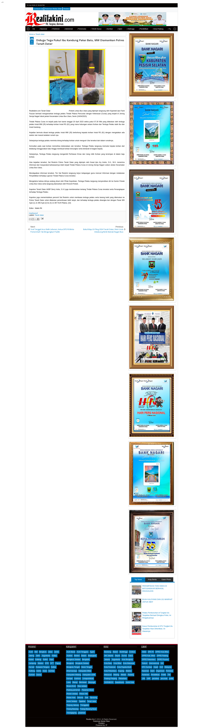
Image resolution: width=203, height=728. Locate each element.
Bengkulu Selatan (82, 663)
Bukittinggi (123, 652)
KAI (162, 663)
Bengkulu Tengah (73, 667)
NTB (46, 663)
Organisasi (160, 671)
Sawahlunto (119, 682)
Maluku (40, 663)
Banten (77, 656)
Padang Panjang (110, 678)
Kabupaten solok (89, 675)
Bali (36, 652)
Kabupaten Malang (74, 675)
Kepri (51, 659)
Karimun (77, 678)
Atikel (144, 652)
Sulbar (53, 667)
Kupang (121, 671)
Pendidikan (155, 675)
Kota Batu (108, 663)
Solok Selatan (72, 701)
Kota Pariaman (109, 667)
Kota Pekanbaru (110, 671)
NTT (52, 663)
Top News (138, 580)
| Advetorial (62, 29)
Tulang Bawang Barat (88, 709)
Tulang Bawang (72, 709)
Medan (123, 675)
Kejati (156, 667)
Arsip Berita (152, 580)
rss (174, 5)
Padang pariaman (73, 690)
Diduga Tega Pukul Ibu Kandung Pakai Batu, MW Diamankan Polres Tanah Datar (80, 41)
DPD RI (151, 652)
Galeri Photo (166, 580)
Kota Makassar (128, 663)
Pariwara (169, 671)
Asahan (69, 656)
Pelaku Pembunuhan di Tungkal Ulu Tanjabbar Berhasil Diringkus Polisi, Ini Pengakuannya (156, 615)
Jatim (38, 656)
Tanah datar (39, 215)
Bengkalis (86, 659)
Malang (116, 675)
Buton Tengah (86, 667)
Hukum (144, 663)
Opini (152, 671)
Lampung (32, 663)
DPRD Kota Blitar (162, 652)
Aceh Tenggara (82, 652)
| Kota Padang (151, 29)
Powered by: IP (101, 725)
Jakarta (107, 659)
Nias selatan (82, 686)
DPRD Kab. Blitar (148, 656)
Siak (86, 698)
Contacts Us (38, 9)
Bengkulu (42, 652)
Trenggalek (84, 705)
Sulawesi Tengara (42, 667)
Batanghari (92, 656)
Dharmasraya (72, 671)
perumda (164, 678)
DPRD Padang (162, 656)
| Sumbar (103, 29)
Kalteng (38, 659)
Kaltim (45, 659)
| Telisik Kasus (89, 29)
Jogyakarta (46, 656)
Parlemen (145, 675)
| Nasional (36, 29)
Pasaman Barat (87, 690)
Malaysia (168, 667)
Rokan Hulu (71, 698)
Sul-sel (31, 667)
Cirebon (132, 652)
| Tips (163, 29)
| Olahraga (124, 29)
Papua (57, 663)
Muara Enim (71, 686)
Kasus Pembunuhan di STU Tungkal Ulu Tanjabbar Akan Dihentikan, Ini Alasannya (157, 628)
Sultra (39, 671)
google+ (170, 5)
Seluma (80, 698)
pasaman (81, 713)
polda (171, 678)
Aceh (31, 652)
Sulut (45, 671)
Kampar (70, 678)
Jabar (50, 652)
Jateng (31, 656)
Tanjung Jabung (73, 705)
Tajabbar (82, 701)
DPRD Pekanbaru (148, 659)
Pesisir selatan (72, 694)
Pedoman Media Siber (53, 9)
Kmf (161, 667)
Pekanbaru (123, 678)
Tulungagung (72, 713)
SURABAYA (108, 682)
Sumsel (32, 675)
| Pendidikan (137, 29)
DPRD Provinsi (163, 659)
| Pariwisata (75, 29)
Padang (131, 675)
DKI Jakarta (108, 656)
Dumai (124, 656)
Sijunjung (93, 698)
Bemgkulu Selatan (73, 659)
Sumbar (51, 671)
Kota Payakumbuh (124, 667)
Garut (130, 656)
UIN (143, 678)
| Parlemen (49, 29)
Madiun (128, 671)
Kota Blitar (117, 663)
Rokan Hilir (84, 694)
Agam (92, 652)
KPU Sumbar (147, 667)
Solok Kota (130, 682)
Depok (117, 656)
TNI (169, 675)
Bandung (107, 652)
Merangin (91, 682)
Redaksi (66, 9)
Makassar (108, 675)
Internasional (154, 663)
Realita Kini (90, 719)
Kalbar (54, 656)
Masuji (74, 682)
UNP (148, 678)
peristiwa (155, 678)
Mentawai (82, 682)
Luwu (69, 682)
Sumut (38, 675)
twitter (163, 5)
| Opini (113, 29)
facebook (167, 5)
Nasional (145, 671)
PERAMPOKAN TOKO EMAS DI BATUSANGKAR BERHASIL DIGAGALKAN (154, 588)
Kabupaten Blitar (85, 671)
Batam (83, 656)
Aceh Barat (71, 652)
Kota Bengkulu (127, 659)
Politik (163, 675)
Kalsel (31, 659)
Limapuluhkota (87, 678)
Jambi (56, 652)
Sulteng (32, 671)
